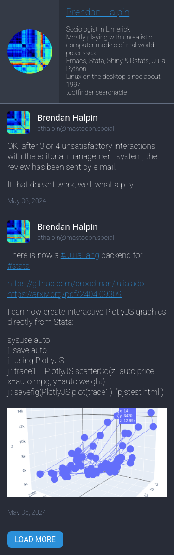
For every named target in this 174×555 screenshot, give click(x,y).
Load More (35, 539)
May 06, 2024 (26, 201)
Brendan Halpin (97, 12)
